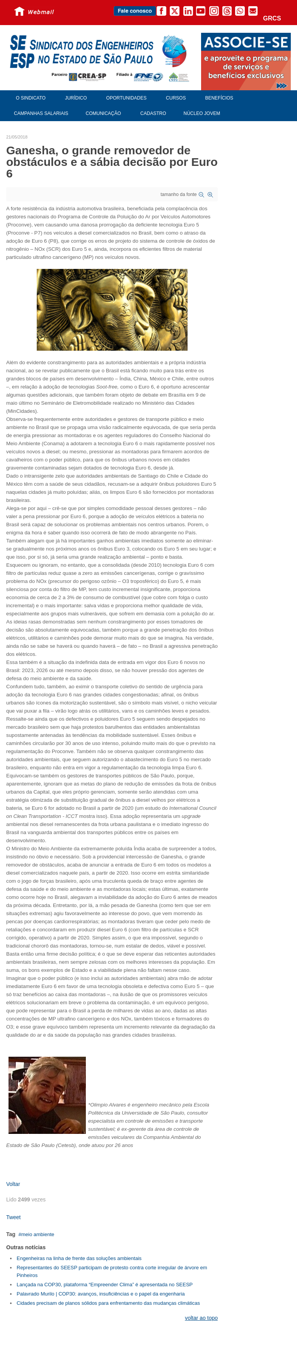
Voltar (13, 1184)
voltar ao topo (201, 1318)
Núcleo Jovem (202, 113)
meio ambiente (37, 1234)
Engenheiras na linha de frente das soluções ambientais (79, 1258)
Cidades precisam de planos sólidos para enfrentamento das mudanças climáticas (108, 1303)
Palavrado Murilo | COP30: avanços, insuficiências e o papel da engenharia (101, 1294)
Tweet (13, 1217)
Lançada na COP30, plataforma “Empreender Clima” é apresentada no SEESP (105, 1284)
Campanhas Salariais (41, 113)
